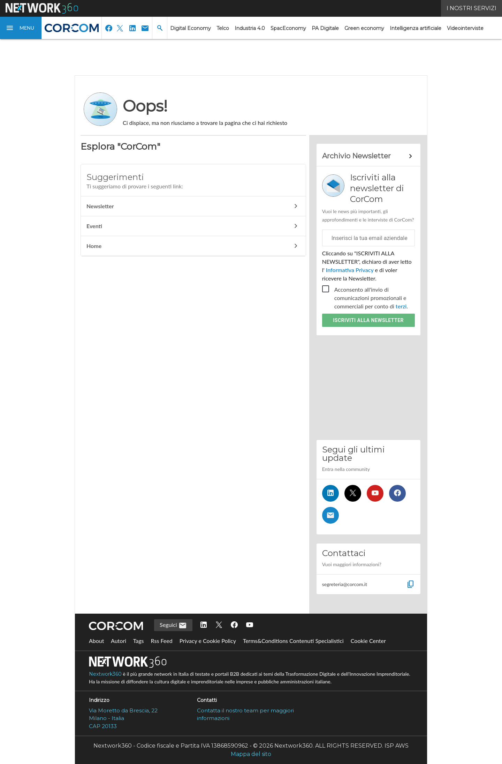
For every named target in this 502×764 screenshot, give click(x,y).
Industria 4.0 (250, 28)
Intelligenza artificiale (415, 28)
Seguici (173, 625)
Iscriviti (368, 320)
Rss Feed (162, 640)
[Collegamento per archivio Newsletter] (368, 156)
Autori (118, 640)
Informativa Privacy (350, 270)
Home (193, 246)
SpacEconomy (288, 28)
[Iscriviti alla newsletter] (330, 515)
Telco (222, 28)
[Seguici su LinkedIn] (330, 493)
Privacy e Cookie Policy (208, 640)
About (96, 640)
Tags (138, 640)
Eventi (193, 226)
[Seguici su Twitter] (352, 493)
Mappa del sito (251, 754)
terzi (401, 306)
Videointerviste (465, 28)
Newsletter (193, 206)
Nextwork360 (105, 674)
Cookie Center (368, 640)
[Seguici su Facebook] (397, 493)
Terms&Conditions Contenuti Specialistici (293, 640)
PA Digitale (325, 28)
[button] (21, 28)
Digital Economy (190, 28)
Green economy (364, 28)
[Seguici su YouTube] (375, 493)
